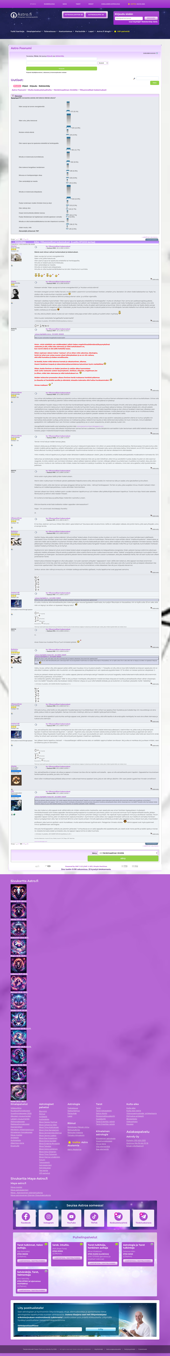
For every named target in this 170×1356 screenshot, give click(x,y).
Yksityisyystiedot (129, 1349)
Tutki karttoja (17, 31)
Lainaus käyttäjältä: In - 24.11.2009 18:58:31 (48, 598)
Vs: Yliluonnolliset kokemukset (58, 246)
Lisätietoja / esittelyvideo (32, 1261)
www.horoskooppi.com (40, 841)
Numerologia (49, 4)
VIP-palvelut (122, 31)
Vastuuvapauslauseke (113, 1349)
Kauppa (129, 1124)
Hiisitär (14, 766)
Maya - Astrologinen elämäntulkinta (27, 1193)
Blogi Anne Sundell (47, 1141)
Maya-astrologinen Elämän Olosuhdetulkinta (31, 1195)
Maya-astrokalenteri (19, 1190)
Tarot (78, 4)
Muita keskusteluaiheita (40, 90)
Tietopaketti (44, 1162)
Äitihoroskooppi (18, 1121)
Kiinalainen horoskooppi (21, 1132)
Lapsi (91, 31)
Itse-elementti (102, 1149)
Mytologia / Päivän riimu (78, 1127)
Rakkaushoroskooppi (20, 1124)
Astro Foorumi (21, 48)
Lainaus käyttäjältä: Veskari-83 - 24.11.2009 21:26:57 (50, 655)
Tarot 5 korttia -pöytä (105, 1121)
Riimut (91, 4)
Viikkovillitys (16, 1108)
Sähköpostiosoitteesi (28, 1326)
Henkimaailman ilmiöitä (66, 90)
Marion (14, 246)
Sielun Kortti (101, 1113)
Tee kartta (43, 1170)
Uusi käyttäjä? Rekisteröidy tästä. (143, 22)
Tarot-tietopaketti (104, 1111)
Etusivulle (15, 1146)
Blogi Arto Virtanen (47, 1152)
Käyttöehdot (98, 1349)
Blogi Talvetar (45, 1146)
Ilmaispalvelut (34, 31)
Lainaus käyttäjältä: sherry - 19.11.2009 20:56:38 (49, 334)
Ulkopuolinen (16, 392)
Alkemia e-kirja (17, 1143)
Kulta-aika (136, 4)
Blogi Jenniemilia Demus (50, 1133)
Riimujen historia (75, 1132)
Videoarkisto (132, 1121)
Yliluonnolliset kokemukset (93, 90)
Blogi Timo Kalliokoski (49, 1127)
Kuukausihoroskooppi (20, 1111)
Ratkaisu (14, 531)
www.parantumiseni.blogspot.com (90, 426)
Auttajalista (16, 1140)
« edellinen (146, 237)
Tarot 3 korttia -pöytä (105, 1124)
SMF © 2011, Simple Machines (95, 866)
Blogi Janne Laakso (47, 1135)
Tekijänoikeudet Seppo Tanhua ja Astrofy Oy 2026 (40, 1349)
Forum (42, 1160)
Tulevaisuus (50, 31)
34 (27, 239)
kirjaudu (50, 56)
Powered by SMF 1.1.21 (74, 866)
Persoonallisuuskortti (105, 1116)
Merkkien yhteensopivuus (22, 1129)
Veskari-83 (15, 593)
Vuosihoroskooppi (104, 1141)
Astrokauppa (96, 15)
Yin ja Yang (101, 1144)
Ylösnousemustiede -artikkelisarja (141, 1113)
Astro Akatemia (74, 1149)
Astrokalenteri (74, 15)
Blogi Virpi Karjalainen (49, 1130)
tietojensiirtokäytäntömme (52, 1320)
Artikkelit (15, 1137)
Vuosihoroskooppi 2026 (21, 1113)
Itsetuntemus (65, 31)
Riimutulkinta (74, 1130)
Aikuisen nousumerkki (21, 1116)
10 (24, 239)
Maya (65, 4)
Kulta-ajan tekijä (133, 1111)
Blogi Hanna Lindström (49, 1157)
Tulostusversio (152, 239)
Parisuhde (80, 31)
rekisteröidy (59, 56)
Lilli (12, 791)
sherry (13, 281)
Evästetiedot (142, 1349)
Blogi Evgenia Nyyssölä (49, 1143)
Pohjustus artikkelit (135, 1116)
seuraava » (154, 237)
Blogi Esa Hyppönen (48, 1138)
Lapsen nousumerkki (20, 1119)
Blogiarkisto (131, 1119)
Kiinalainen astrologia (110, 4)
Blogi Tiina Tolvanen (48, 1154)
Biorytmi (43, 1111)
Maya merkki (16, 1135)
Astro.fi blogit (104, 31)
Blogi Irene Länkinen (48, 1149)
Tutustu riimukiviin (76, 1135)
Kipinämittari (16, 1127)
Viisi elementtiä (103, 1146)
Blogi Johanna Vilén (48, 1125)
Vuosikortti (101, 1119)
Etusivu (33, 4)
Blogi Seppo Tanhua (48, 1122)
